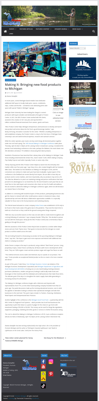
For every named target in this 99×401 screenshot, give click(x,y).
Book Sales (76, 29)
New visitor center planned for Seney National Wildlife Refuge (18, 339)
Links (11, 34)
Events (11, 29)
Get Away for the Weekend (55, 338)
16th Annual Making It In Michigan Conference (40, 143)
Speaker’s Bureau (61, 29)
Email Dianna (7, 375)
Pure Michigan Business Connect (37, 264)
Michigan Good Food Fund (39, 300)
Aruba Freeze (39, 205)
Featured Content (42, 29)
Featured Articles (26, 29)
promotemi (19, 93)
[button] (15, 29)
